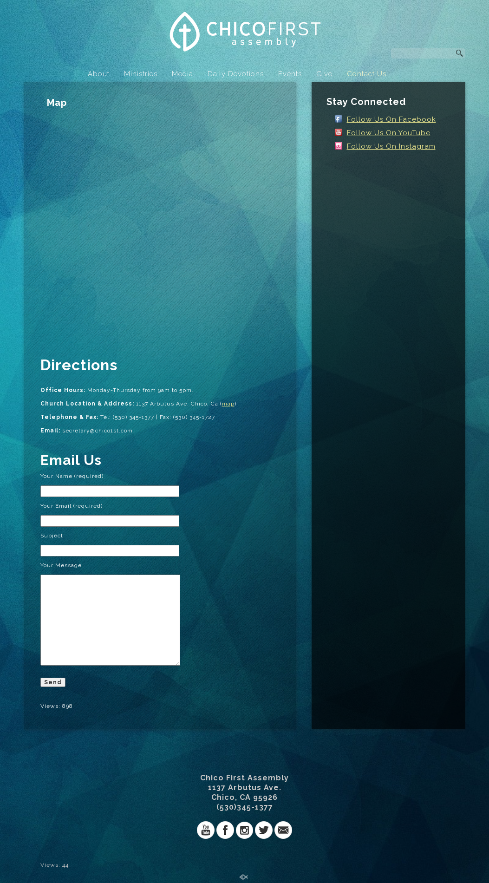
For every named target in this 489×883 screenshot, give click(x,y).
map (228, 403)
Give (324, 74)
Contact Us (366, 74)
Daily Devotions (236, 74)
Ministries (140, 74)
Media (182, 74)
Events (290, 74)
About (99, 74)
